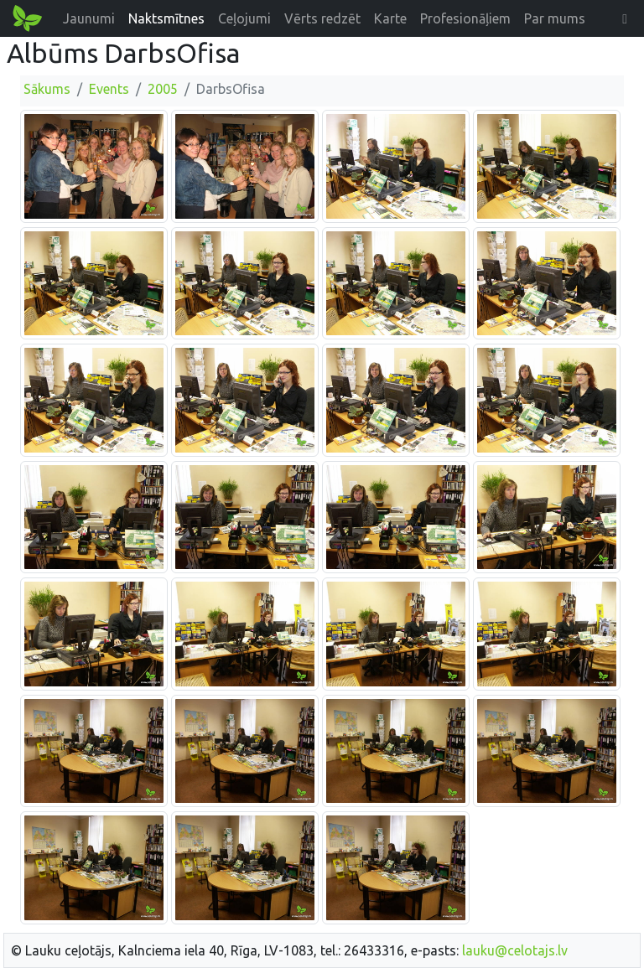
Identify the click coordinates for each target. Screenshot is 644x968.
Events (109, 88)
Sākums (46, 88)
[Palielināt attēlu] (94, 165)
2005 (163, 88)
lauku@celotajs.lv (515, 950)
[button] (624, 18)
